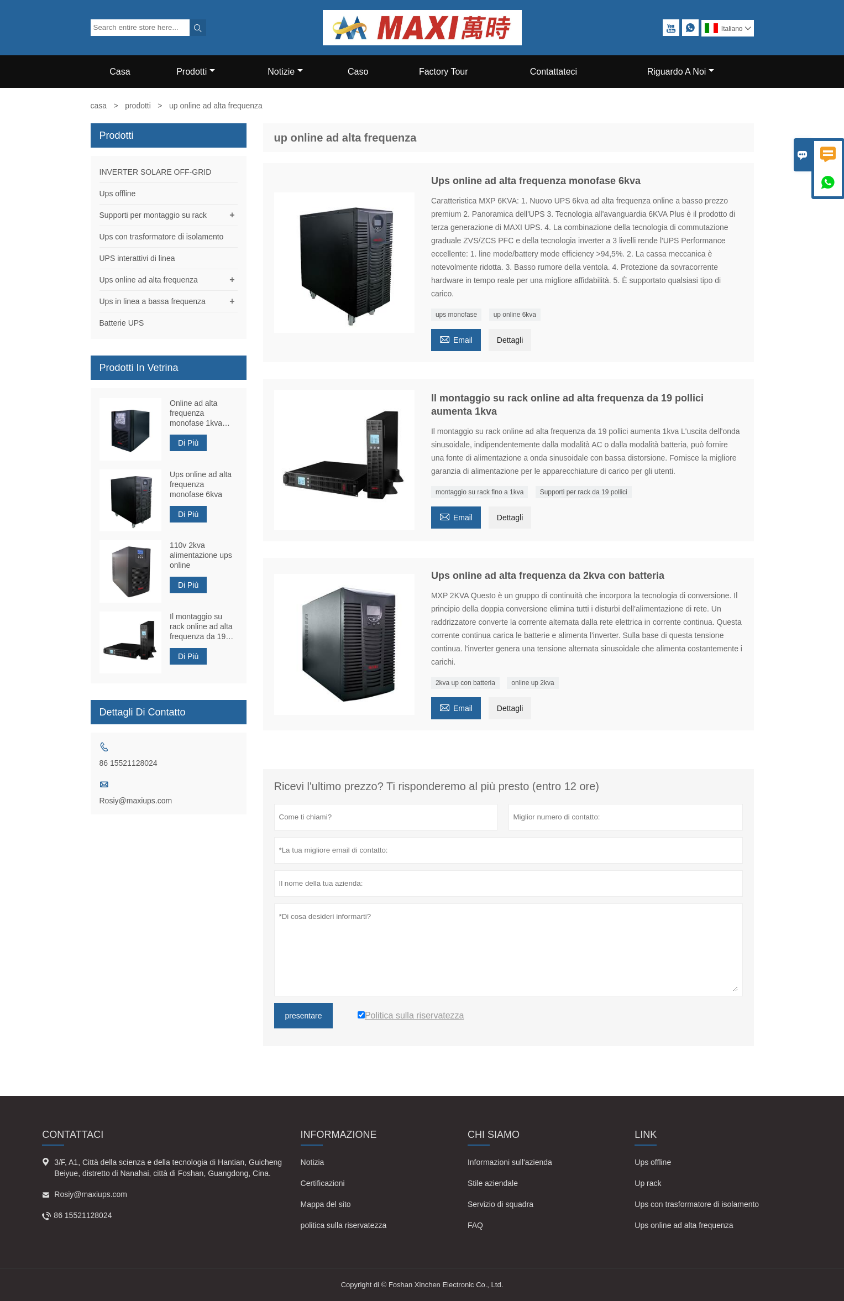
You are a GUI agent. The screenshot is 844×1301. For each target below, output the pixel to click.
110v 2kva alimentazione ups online (201, 555)
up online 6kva (515, 314)
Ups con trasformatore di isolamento (161, 236)
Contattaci (72, 1134)
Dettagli (510, 340)
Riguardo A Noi (681, 71)
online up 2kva (532, 683)
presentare (303, 1015)
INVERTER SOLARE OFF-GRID (155, 172)
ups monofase (456, 314)
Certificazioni (323, 1183)
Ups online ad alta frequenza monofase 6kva (201, 484)
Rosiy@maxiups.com (135, 800)
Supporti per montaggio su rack (153, 215)
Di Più (188, 442)
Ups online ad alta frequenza (148, 279)
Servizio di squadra (500, 1204)
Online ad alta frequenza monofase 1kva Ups (196, 413)
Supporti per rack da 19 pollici (583, 492)
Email (456, 338)
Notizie (285, 71)
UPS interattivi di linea (137, 258)
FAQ (475, 1225)
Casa (119, 71)
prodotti (138, 105)
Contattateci (553, 71)
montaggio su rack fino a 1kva (479, 492)
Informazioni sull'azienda (510, 1162)
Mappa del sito (326, 1204)
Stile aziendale (493, 1183)
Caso (358, 71)
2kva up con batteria (465, 683)
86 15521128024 (128, 763)
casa (99, 105)
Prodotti (195, 71)
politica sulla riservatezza (344, 1225)
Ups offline (117, 193)
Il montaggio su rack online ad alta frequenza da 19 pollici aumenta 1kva (201, 626)
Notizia (312, 1162)
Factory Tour (443, 71)
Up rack (648, 1183)
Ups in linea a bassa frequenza (152, 301)
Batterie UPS (121, 322)
